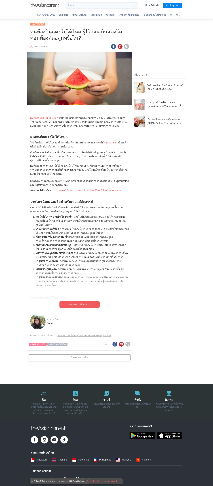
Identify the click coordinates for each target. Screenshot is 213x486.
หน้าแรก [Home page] (33, 334)
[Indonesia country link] (80, 458)
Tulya (50, 321)
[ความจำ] (106, 400)
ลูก (171, 15)
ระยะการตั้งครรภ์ (37, 23)
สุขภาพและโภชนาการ (155, 15)
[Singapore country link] (39, 458)
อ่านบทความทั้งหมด (79, 303)
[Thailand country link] (59, 458)
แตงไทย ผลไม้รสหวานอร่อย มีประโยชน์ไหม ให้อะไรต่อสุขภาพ (87, 189)
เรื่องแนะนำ (141, 74)
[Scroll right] (179, 14)
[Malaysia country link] (123, 458)
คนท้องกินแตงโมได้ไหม (43, 116)
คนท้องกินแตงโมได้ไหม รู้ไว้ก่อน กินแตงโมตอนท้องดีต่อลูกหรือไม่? (84, 334)
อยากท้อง (63, 15)
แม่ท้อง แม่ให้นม (79, 15)
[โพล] (75, 400)
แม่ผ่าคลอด (96, 15)
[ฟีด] (44, 400)
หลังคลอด (110, 15)
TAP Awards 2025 (46, 15)
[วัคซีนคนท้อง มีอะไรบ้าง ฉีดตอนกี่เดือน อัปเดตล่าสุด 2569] (159, 86)
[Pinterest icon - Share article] (120, 45)
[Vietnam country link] (143, 458)
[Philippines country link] (102, 458)
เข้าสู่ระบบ (172, 5)
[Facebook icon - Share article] (113, 45)
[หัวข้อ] (138, 400)
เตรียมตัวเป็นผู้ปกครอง (129, 15)
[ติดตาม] (169, 400)
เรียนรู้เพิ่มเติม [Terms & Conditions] (92, 481)
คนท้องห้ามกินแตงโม (37, 343)
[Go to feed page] (45, 6)
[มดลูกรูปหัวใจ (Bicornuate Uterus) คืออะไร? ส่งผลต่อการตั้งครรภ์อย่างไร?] (159, 103)
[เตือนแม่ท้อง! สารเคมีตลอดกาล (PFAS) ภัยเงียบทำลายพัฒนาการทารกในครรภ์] (159, 120)
